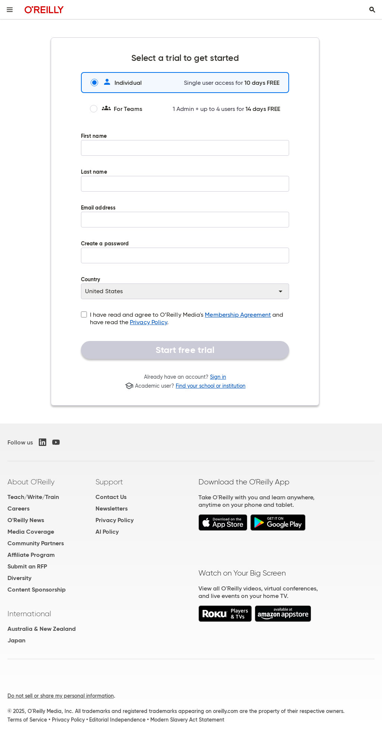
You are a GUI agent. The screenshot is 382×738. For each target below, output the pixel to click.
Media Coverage (30, 532)
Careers (18, 508)
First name (185, 149)
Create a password (185, 257)
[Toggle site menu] (10, 10)
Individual (116, 82)
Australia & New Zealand (41, 629)
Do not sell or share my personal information (60, 695)
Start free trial (185, 350)
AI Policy (107, 532)
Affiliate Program (31, 555)
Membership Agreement (238, 314)
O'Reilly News (25, 520)
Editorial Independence (117, 719)
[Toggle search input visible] (372, 10)
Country (185, 288)
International (29, 613)
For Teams (116, 108)
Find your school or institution (210, 386)
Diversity (19, 578)
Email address (185, 221)
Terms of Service (27, 719)
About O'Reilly (30, 481)
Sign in (218, 376)
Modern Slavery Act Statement (187, 719)
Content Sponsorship (36, 589)
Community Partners (35, 543)
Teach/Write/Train (33, 497)
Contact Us (111, 497)
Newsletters (112, 508)
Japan (16, 640)
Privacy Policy (148, 322)
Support (109, 481)
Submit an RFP (27, 566)
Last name (185, 185)
